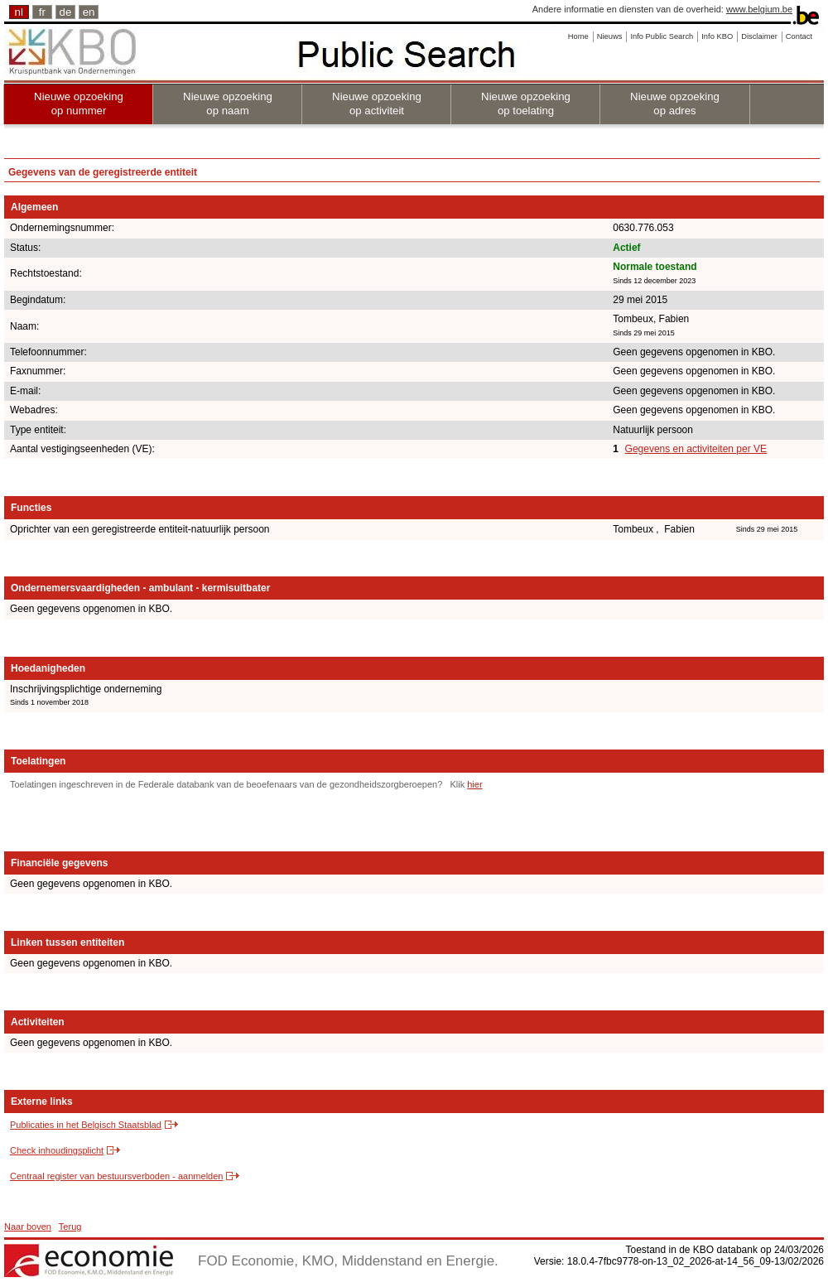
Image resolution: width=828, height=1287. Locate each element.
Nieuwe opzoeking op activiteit (376, 103)
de (66, 12)
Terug (70, 1227)
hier (474, 784)
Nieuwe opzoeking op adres (675, 103)
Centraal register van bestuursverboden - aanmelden (116, 1176)
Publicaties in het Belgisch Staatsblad (85, 1125)
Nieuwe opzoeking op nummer (78, 103)
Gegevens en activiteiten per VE (696, 449)
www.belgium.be (759, 9)
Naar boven (27, 1227)
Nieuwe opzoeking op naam (227, 103)
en (89, 12)
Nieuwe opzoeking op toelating (525, 103)
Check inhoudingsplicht (57, 1150)
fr (42, 12)
